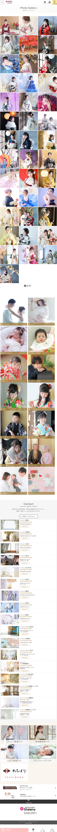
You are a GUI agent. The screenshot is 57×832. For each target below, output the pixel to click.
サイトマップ (22, 821)
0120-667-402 (27, 557)
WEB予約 (8, 830)
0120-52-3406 (27, 676)
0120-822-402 (27, 534)
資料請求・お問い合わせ (28, 516)
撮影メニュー (49, 2)
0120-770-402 (27, 665)
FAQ (33, 831)
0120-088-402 (27, 581)
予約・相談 (42, 831)
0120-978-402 (27, 628)
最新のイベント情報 (54, 2)
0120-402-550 (27, 652)
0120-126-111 (27, 711)
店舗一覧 (45, 2)
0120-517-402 (27, 605)
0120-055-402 (27, 640)
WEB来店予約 (25, 526)
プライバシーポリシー (33, 821)
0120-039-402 (27, 593)
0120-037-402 (27, 522)
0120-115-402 (27, 616)
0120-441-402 (27, 569)
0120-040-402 (27, 688)
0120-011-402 (24, 699)
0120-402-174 (27, 545)
